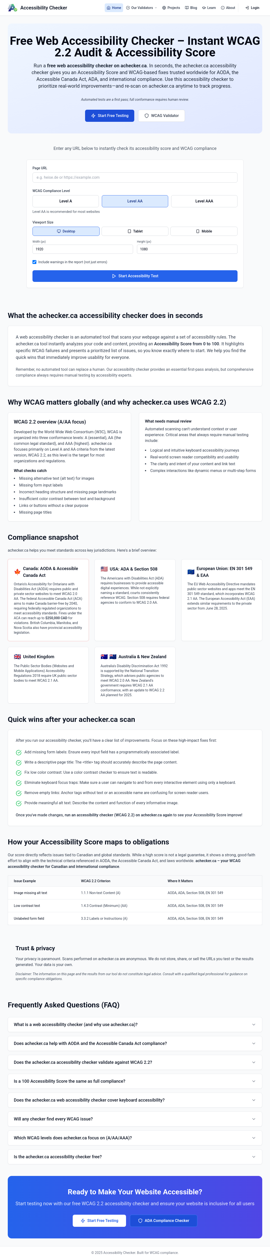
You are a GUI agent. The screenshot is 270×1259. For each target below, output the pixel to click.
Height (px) (144, 241)
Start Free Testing (109, 115)
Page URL (39, 168)
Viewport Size (42, 222)
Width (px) (39, 241)
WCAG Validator (161, 115)
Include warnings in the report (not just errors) (72, 262)
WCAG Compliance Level (51, 191)
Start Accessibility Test (135, 276)
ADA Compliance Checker (163, 1220)
